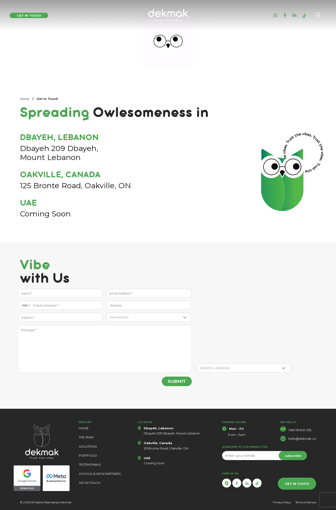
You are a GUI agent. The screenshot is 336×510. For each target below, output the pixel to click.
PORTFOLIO (88, 455)
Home (24, 99)
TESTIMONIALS (90, 464)
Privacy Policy (282, 502)
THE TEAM (86, 437)
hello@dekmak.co (302, 438)
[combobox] (25, 305)
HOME (84, 428)
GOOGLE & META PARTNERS (100, 474)
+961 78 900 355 (299, 430)
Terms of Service (305, 502)
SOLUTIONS (88, 446)
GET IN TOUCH (89, 483)
